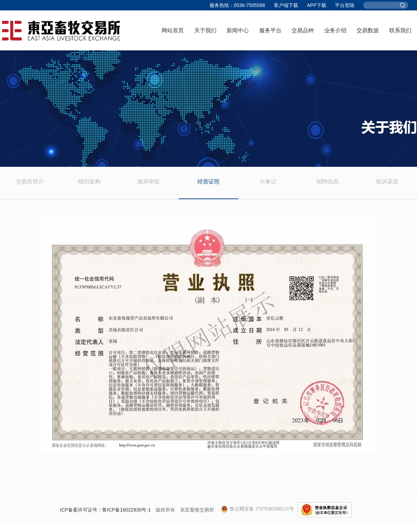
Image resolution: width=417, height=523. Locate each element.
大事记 (268, 182)
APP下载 (316, 5)
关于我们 (205, 30)
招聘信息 (328, 182)
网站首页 (173, 30)
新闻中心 (238, 30)
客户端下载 (286, 5)
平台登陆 (344, 5)
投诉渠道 (387, 182)
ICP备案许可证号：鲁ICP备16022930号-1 (105, 510)
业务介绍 (335, 30)
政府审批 (149, 182)
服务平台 (270, 30)
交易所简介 (30, 182)
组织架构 (89, 182)
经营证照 (208, 182)
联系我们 (400, 30)
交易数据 (368, 30)
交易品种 (303, 30)
